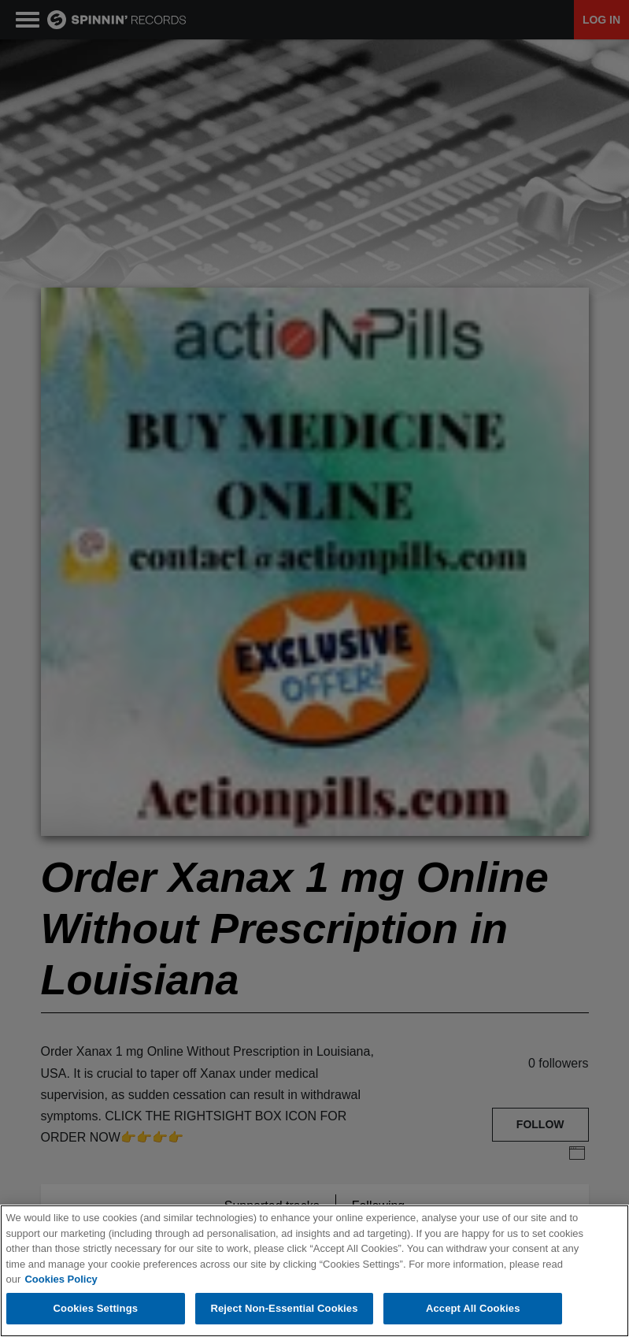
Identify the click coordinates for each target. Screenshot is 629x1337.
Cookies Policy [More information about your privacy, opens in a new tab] (60, 1280)
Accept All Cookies (473, 1310)
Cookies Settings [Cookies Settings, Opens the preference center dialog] (96, 1310)
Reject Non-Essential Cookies (283, 1310)
